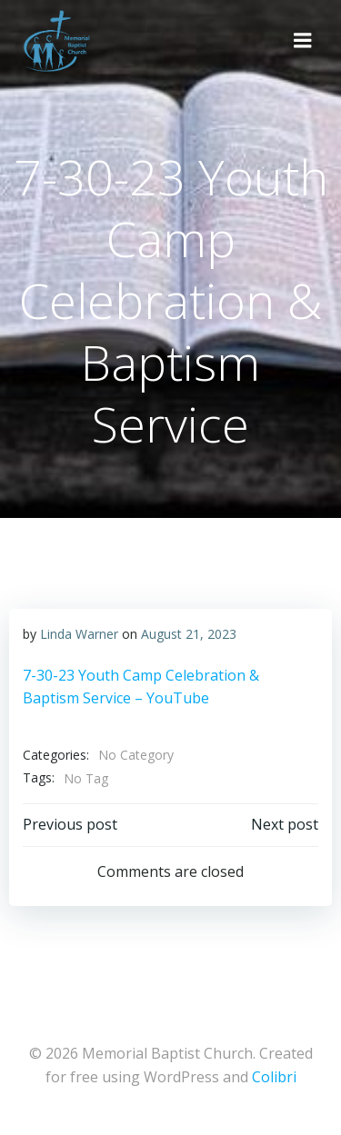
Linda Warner (79, 633)
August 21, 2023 (188, 633)
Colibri (274, 1077)
